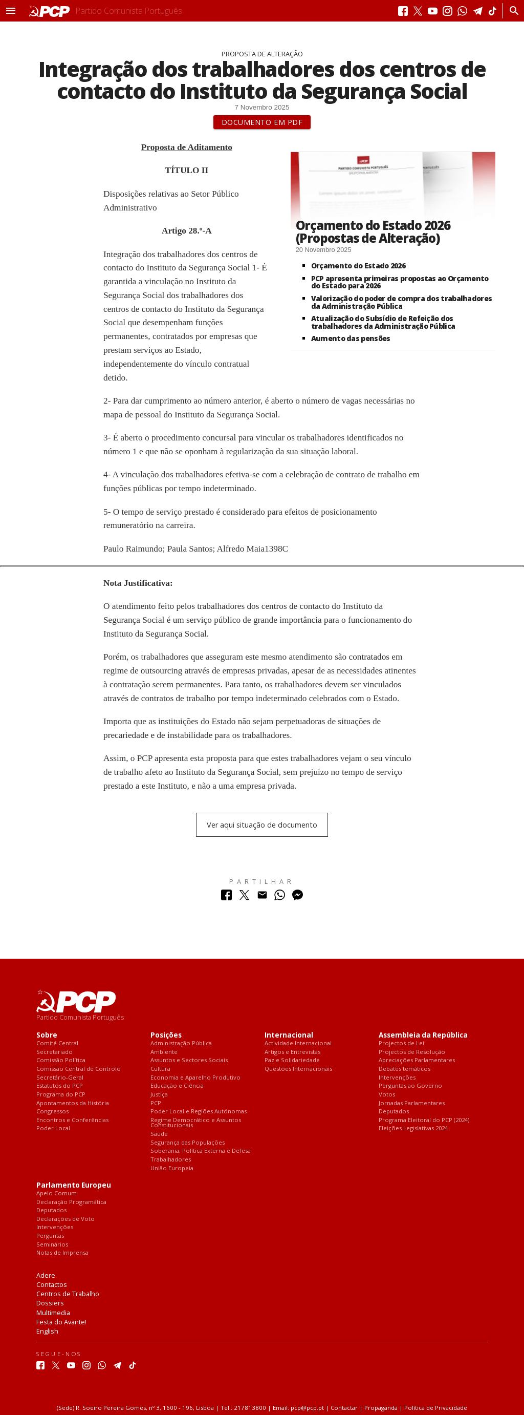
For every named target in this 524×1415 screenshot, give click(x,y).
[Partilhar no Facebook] (226, 897)
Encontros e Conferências (72, 1120)
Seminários (52, 1245)
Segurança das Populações (187, 1143)
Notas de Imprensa (62, 1253)
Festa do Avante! (61, 1322)
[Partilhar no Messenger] (297, 897)
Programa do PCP (60, 1094)
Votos (387, 1094)
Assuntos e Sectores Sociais (189, 1060)
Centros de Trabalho (67, 1294)
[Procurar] (511, 10)
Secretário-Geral (59, 1078)
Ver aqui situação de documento (262, 825)
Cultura (160, 1069)
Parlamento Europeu (73, 1185)
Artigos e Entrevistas (292, 1052)
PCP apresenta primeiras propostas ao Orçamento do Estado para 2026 (400, 282)
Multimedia (53, 1313)
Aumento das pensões (350, 338)
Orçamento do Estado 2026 (358, 265)
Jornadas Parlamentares (412, 1103)
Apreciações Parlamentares (417, 1060)
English (47, 1331)
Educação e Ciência (177, 1086)
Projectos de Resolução (412, 1052)
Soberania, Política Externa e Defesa (200, 1151)
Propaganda (381, 1407)
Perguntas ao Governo (410, 1086)
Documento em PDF (262, 122)
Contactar (344, 1407)
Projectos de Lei (401, 1043)
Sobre (46, 1035)
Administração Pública (181, 1043)
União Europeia (171, 1168)
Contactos (51, 1284)
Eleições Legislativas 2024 (413, 1128)
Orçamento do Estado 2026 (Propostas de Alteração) (373, 231)
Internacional (289, 1035)
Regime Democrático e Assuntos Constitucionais (195, 1122)
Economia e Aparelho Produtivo (195, 1078)
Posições (166, 1035)
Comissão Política (60, 1060)
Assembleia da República (423, 1035)
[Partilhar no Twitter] (244, 897)
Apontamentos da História (72, 1103)
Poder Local (53, 1128)
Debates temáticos (404, 1069)
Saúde (159, 1134)
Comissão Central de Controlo (78, 1069)
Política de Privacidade (435, 1407)
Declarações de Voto (65, 1219)
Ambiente (164, 1052)
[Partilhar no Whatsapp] (279, 897)
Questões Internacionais (298, 1069)
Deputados (394, 1111)
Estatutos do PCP (59, 1086)
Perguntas (50, 1236)
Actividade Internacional (298, 1043)
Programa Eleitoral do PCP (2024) (424, 1120)
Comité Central (57, 1043)
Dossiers (50, 1303)
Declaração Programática (71, 1202)
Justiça (159, 1094)
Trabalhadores (170, 1160)
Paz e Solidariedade (292, 1060)
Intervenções (397, 1078)
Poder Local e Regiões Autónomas (198, 1111)
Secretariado (54, 1052)
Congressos (52, 1111)
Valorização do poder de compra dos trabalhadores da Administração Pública (401, 302)
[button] (10, 11)
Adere (45, 1275)
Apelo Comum (56, 1193)
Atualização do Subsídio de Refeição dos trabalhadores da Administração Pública (383, 322)
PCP (155, 1103)
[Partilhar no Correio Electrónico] (262, 897)
